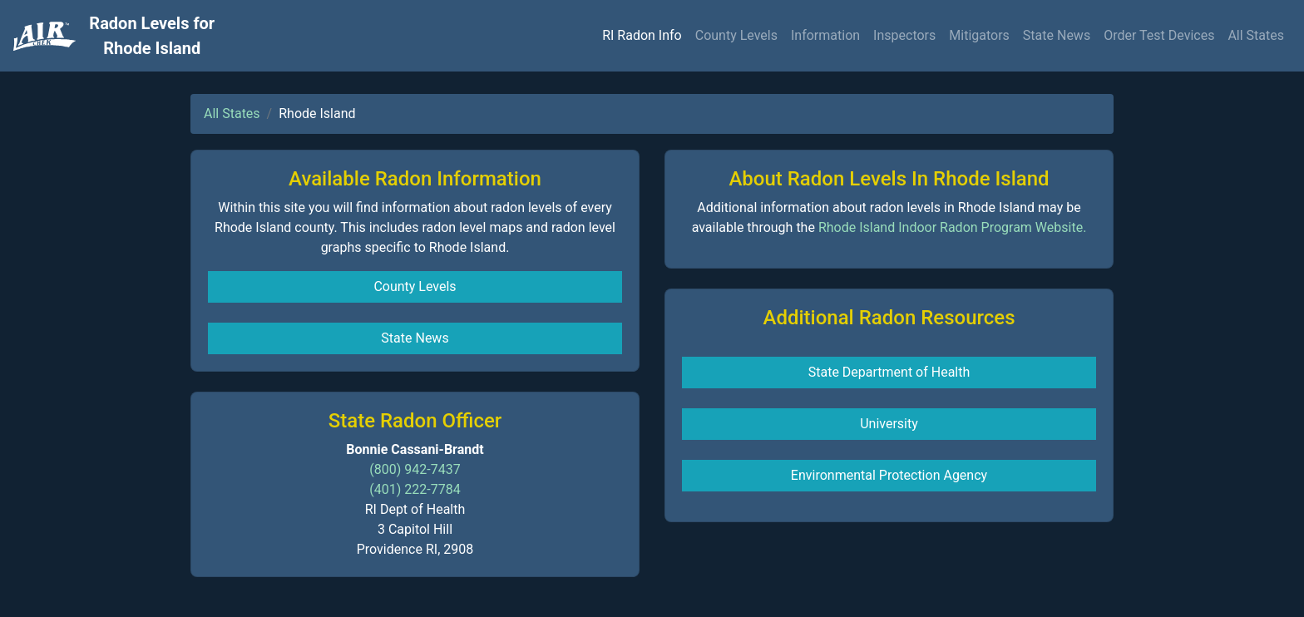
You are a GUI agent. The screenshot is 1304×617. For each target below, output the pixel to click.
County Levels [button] (414, 286)
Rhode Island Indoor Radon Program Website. (952, 227)
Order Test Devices (1159, 35)
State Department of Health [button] (889, 372)
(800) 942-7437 (414, 469)
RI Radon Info (642, 35)
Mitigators (979, 35)
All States (1255, 35)
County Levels (736, 35)
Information (825, 35)
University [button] (889, 424)
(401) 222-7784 (414, 489)
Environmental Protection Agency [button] (889, 475)
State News (1056, 35)
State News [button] (414, 338)
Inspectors (904, 35)
